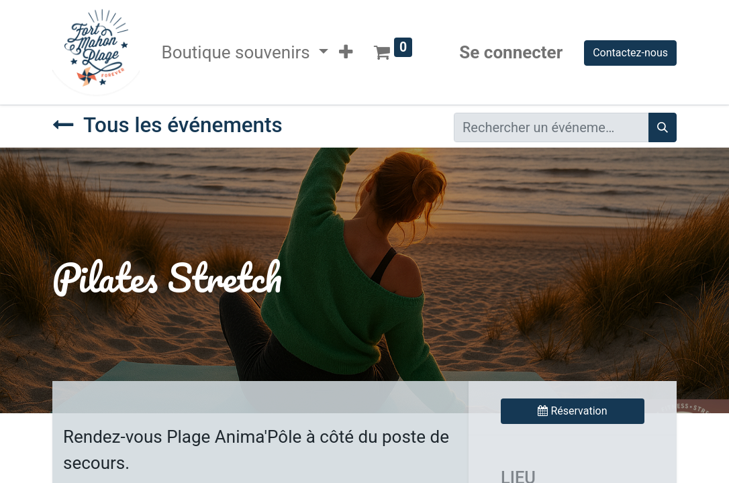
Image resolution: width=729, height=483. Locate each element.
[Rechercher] (662, 127)
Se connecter (511, 52)
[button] (346, 52)
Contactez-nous (630, 52)
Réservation (572, 411)
